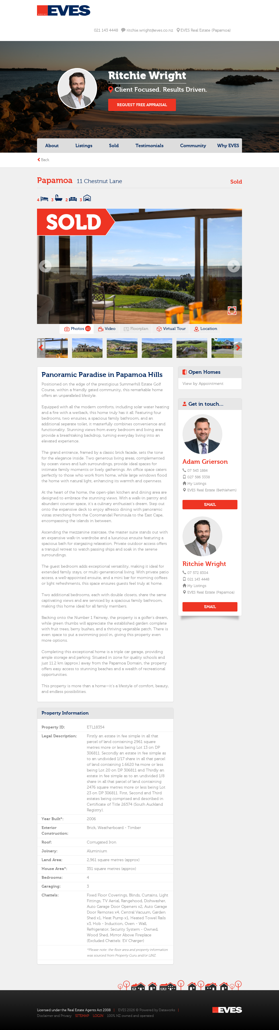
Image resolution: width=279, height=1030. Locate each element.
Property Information (65, 713)
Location (205, 329)
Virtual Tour (171, 329)
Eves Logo (63, 10)
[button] (45, 266)
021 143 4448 (106, 30)
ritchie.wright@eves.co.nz (147, 30)
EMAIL (210, 504)
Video (107, 329)
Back (43, 160)
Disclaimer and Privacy (54, 1016)
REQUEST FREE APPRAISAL (142, 104)
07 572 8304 (197, 573)
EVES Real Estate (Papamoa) (211, 592)
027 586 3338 (198, 477)
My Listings (196, 484)
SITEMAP (82, 1016)
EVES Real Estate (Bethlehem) (212, 490)
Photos (77, 329)
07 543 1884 (197, 471)
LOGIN (98, 1016)
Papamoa (55, 180)
